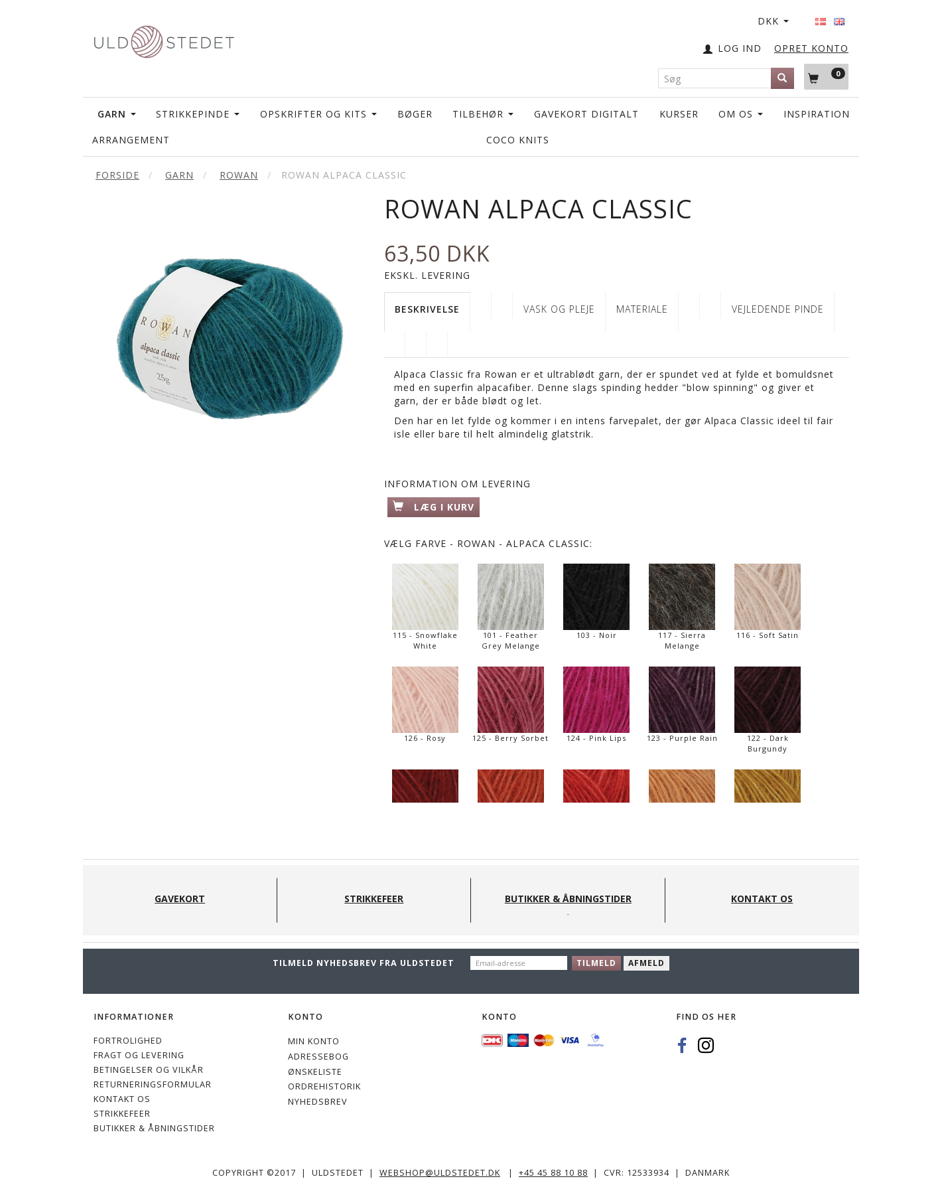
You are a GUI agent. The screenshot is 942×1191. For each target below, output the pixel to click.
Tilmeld (596, 963)
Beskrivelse (427, 309)
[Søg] (782, 78)
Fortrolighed (128, 1040)
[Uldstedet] (164, 38)
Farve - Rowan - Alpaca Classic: (488, 543)
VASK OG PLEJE (559, 309)
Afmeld (646, 963)
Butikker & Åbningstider (154, 1128)
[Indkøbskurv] (826, 76)
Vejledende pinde (778, 309)
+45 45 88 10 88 (553, 1172)
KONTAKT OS (122, 1099)
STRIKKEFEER (122, 1113)
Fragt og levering (139, 1055)
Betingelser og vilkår (149, 1069)
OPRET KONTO (811, 48)
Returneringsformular (153, 1084)
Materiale (642, 309)
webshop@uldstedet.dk (439, 1172)
